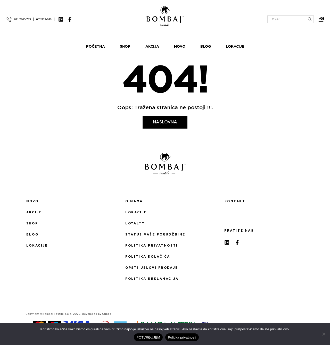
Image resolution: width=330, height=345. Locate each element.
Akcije (34, 212)
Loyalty (135, 223)
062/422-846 (44, 19)
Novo (179, 46)
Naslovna (165, 122)
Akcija (152, 46)
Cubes (106, 314)
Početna (95, 46)
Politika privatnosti (151, 245)
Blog (205, 46)
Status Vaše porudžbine (155, 234)
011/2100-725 (22, 19)
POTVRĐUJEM (148, 337)
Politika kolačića (147, 256)
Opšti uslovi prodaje (151, 267)
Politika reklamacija (151, 278)
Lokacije (235, 46)
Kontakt (235, 201)
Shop (125, 46)
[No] (323, 333)
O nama (134, 201)
